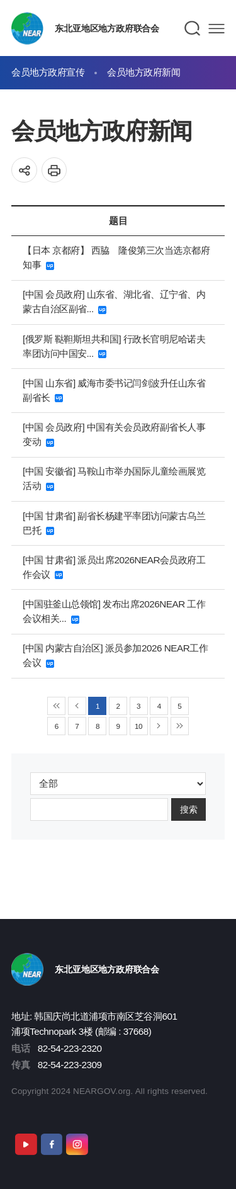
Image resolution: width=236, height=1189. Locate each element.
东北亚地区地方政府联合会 (107, 28)
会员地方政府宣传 (47, 72)
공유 (24, 170)
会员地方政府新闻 (143, 72)
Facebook (51, 1144)
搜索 (189, 809)
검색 (193, 28)
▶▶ (180, 726)
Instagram (76, 1144)
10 (138, 726)
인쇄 (54, 170)
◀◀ (56, 706)
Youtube (26, 1144)
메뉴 (216, 28)
